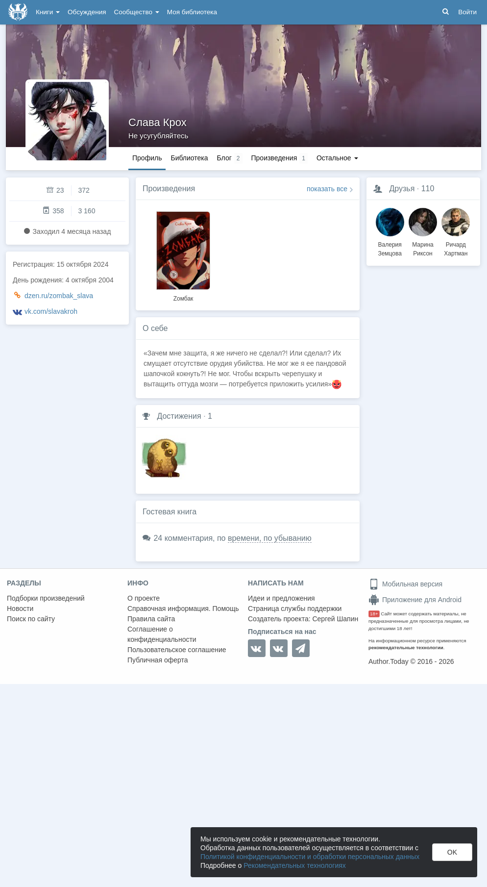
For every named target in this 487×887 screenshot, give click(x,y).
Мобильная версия (405, 584)
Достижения (179, 416)
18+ (374, 613)
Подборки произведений (46, 598)
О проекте (143, 598)
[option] (183, 255)
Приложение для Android (415, 599)
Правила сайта (151, 619)
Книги (48, 12)
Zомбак (183, 298)
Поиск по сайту (31, 619)
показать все (327, 189)
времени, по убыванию (270, 538)
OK (452, 852)
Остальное (337, 158)
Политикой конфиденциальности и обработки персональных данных (309, 857)
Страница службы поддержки (294, 608)
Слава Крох (157, 122)
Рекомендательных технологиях (295, 865)
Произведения (169, 188)
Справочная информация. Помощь (183, 608)
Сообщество (136, 12)
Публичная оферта (157, 660)
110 (428, 188)
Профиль (147, 158)
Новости (20, 608)
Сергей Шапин (335, 619)
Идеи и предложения (281, 598)
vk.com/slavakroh (50, 311)
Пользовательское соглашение (176, 650)
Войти (467, 12)
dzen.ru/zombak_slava (58, 296)
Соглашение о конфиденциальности (161, 634)
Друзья (401, 188)
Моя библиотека (192, 12)
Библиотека (189, 158)
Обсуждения (87, 12)
